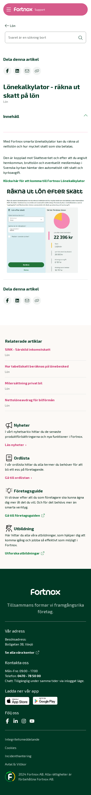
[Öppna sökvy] (45, 37)
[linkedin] (17, 71)
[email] (27, 71)
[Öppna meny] (9, 9)
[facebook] (7, 71)
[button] (45, 116)
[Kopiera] (37, 71)
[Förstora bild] (45, 231)
